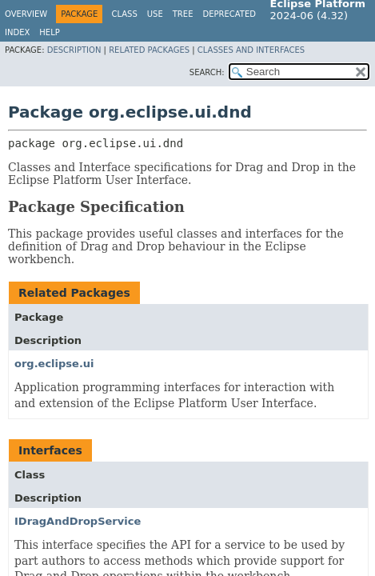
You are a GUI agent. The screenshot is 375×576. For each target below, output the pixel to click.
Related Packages (149, 50)
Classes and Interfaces (251, 50)
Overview (26, 14)
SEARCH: (207, 72)
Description (74, 50)
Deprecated (229, 14)
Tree (183, 14)
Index (17, 32)
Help (49, 32)
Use (155, 14)
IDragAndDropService (77, 521)
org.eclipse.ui (54, 364)
